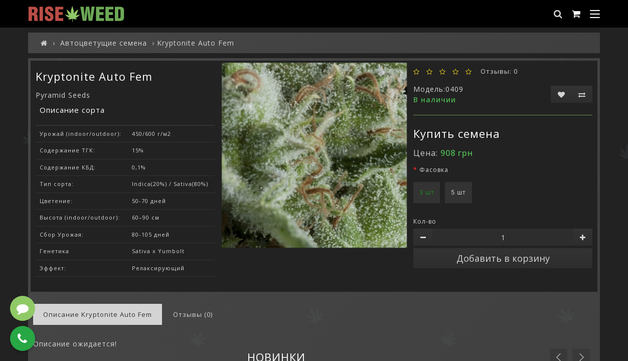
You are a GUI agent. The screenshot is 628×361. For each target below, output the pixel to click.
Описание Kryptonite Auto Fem (97, 314)
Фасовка (433, 169)
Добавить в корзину (503, 258)
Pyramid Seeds (63, 95)
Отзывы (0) (193, 314)
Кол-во (424, 221)
